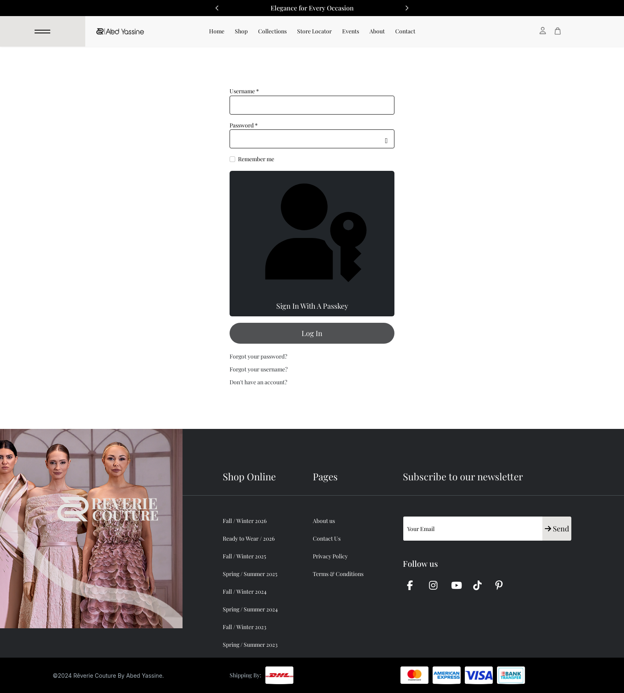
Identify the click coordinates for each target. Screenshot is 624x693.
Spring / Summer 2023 (250, 644)
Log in (312, 333)
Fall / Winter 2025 (244, 556)
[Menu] (42, 31)
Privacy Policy (330, 556)
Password (244, 125)
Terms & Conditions (338, 574)
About (377, 31)
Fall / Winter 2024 (245, 591)
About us (324, 521)
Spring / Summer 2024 (250, 609)
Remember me (256, 159)
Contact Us (327, 538)
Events (350, 31)
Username (244, 91)
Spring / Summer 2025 (250, 574)
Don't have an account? (258, 382)
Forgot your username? (258, 369)
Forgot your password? (258, 356)
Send (557, 528)
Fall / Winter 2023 (244, 627)
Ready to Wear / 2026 (249, 538)
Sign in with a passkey (312, 243)
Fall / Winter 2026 (245, 521)
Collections (272, 31)
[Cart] (558, 31)
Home (216, 31)
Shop (241, 31)
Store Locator (314, 31)
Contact (405, 31)
